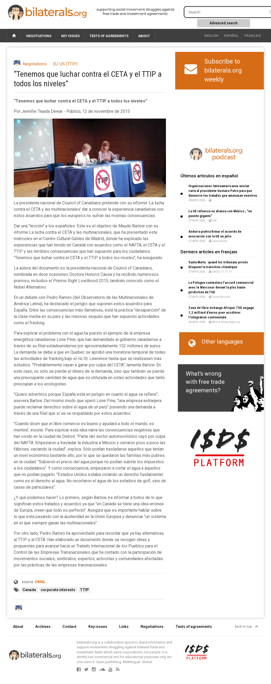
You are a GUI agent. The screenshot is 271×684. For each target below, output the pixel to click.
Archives (43, 626)
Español (231, 36)
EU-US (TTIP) (65, 63)
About (144, 36)
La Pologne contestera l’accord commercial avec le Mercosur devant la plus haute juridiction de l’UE (221, 287)
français (252, 36)
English (211, 36)
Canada (29, 590)
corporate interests (58, 590)
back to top (246, 626)
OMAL (40, 582)
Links (124, 626)
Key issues (70, 36)
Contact (69, 626)
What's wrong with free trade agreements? (205, 382)
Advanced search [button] (224, 23)
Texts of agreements (108, 36)
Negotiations (38, 36)
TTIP (84, 590)
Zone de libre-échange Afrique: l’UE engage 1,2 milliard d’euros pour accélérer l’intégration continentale (221, 312)
